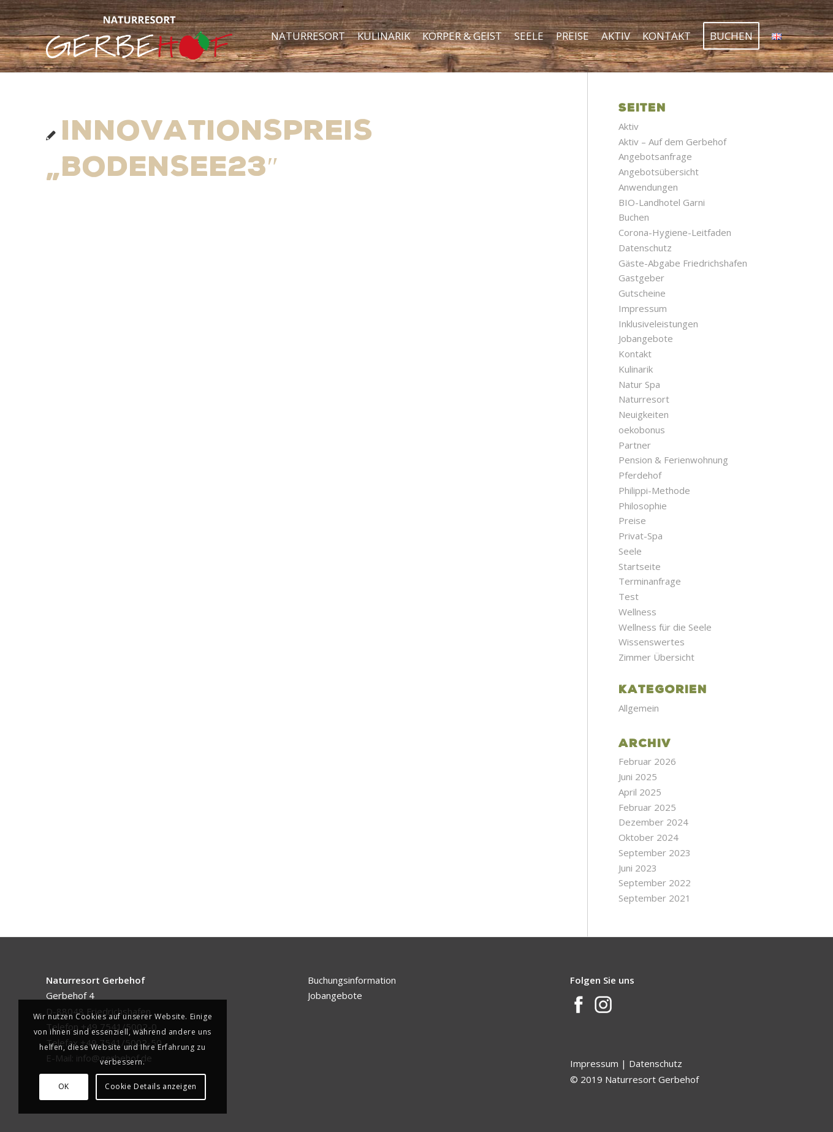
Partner (634, 445)
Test (628, 596)
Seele (630, 551)
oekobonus (641, 430)
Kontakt (635, 354)
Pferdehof (639, 475)
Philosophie (642, 506)
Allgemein (638, 708)
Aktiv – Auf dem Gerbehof (672, 141)
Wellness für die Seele (665, 627)
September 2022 (654, 882)
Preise (632, 520)
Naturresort (643, 399)
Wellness (637, 612)
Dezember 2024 (653, 822)
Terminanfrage (649, 581)
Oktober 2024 (648, 837)
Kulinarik (635, 369)
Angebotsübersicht (658, 171)
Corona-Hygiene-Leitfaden (674, 232)
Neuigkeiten (643, 414)
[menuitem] (308, 36)
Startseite (639, 566)
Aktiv (628, 126)
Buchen (633, 217)
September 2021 (654, 898)
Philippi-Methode (654, 490)
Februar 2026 (647, 761)
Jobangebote (645, 338)
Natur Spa (639, 384)
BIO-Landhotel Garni (661, 202)
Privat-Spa (640, 536)
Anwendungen (648, 187)
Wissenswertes (651, 642)
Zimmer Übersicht (656, 657)
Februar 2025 (647, 807)
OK (63, 1086)
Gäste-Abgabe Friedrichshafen (682, 263)
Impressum (642, 308)
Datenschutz (645, 247)
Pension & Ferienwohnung (673, 460)
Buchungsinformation (352, 980)
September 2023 (654, 852)
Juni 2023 (637, 868)
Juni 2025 (637, 776)
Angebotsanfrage (655, 156)
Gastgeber (641, 278)
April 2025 (639, 792)
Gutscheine (642, 293)
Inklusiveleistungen (658, 323)
